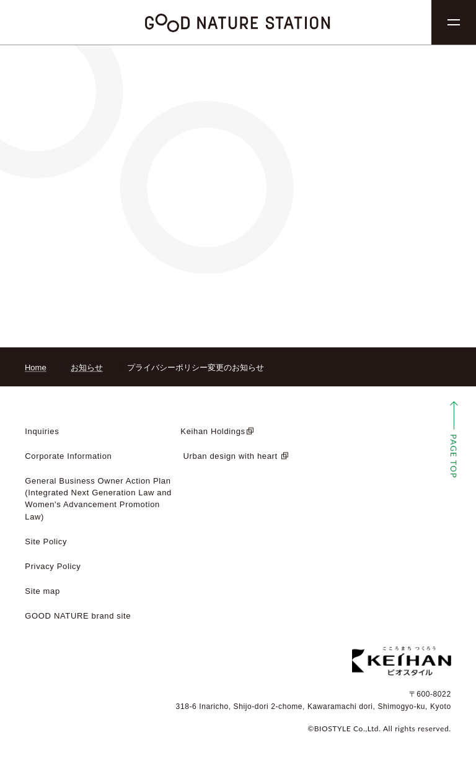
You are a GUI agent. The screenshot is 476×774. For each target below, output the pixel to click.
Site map (42, 591)
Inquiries (42, 431)
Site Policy (46, 541)
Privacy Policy (53, 566)
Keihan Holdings (212, 431)
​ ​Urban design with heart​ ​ (230, 456)
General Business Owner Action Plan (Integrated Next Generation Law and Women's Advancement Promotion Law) (98, 498)
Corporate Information (68, 456)
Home (35, 367)
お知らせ (87, 367)
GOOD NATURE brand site (78, 615)
